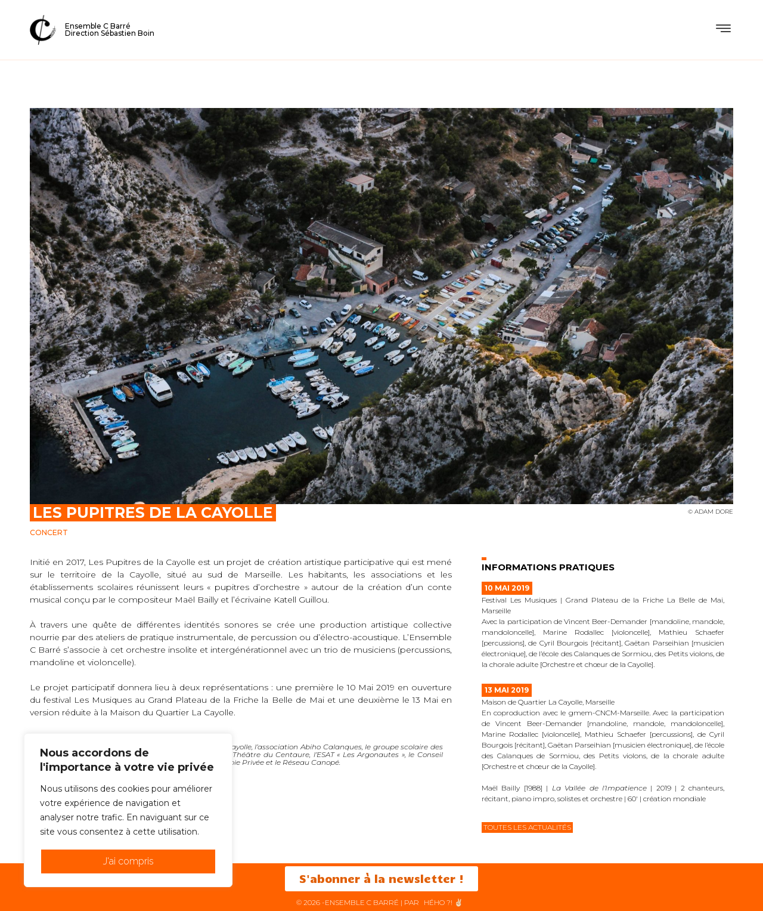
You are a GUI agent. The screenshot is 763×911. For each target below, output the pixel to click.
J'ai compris (128, 861)
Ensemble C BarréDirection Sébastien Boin (109, 29)
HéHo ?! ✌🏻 (443, 902)
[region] (128, 810)
